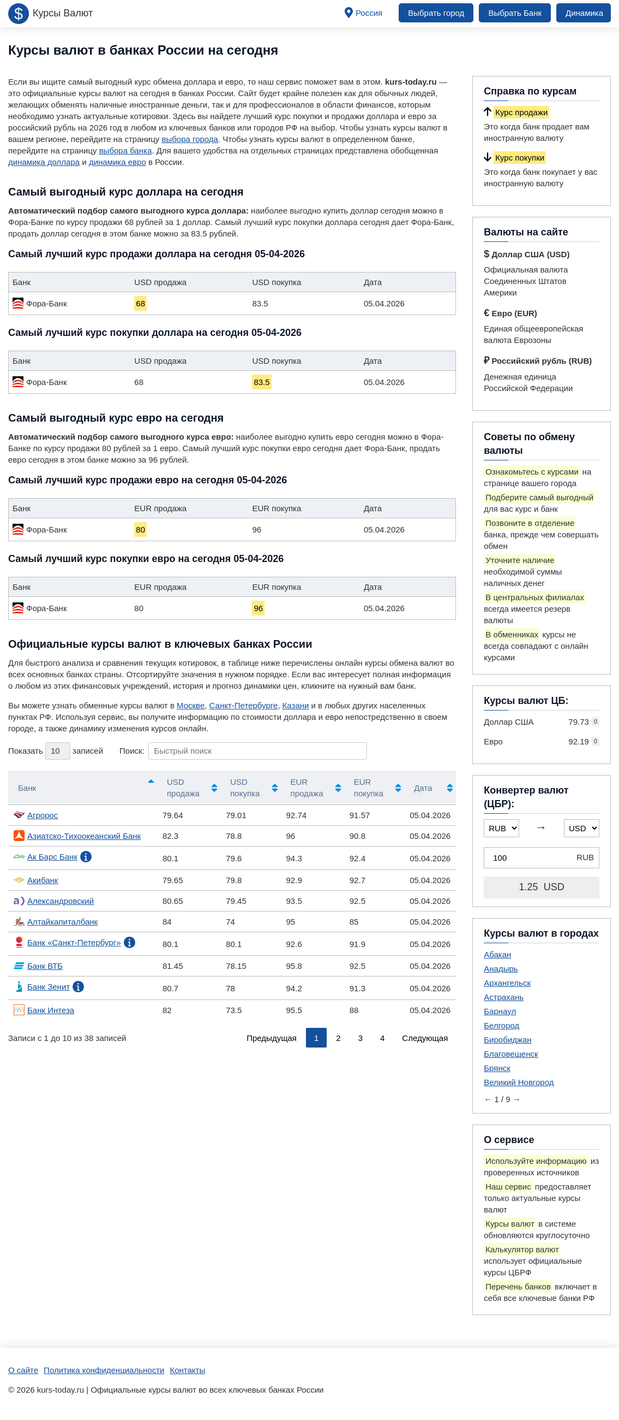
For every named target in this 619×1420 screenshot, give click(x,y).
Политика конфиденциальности (104, 1370)
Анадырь (501, 968)
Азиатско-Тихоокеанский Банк (77, 835)
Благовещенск (511, 1053)
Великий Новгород (519, 1082)
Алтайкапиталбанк (56, 921)
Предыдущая (272, 1038)
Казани (296, 705)
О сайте (23, 1370)
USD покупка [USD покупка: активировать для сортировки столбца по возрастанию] (245, 787)
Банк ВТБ (38, 965)
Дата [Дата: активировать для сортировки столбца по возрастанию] (423, 787)
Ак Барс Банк (45, 856)
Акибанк (36, 879)
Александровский (54, 900)
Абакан (497, 954)
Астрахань (504, 997)
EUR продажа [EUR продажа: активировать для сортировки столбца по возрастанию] (307, 787)
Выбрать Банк (515, 12)
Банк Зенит (42, 986)
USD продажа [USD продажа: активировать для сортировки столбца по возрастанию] (183, 787)
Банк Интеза (44, 1009)
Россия (369, 12)
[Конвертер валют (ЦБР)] (541, 857)
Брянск (497, 1068)
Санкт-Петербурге (243, 705)
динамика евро (117, 162)
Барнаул (500, 1011)
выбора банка (125, 150)
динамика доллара (44, 162)
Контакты (187, 1370)
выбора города (189, 139)
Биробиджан (507, 1039)
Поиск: (243, 750)
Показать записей (55, 750)
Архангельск (507, 982)
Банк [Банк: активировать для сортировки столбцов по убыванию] (27, 787)
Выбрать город (436, 12)
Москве (191, 705)
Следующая (425, 1038)
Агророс (36, 814)
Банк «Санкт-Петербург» (67, 942)
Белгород (501, 1025)
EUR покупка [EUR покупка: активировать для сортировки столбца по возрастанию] (368, 787)
